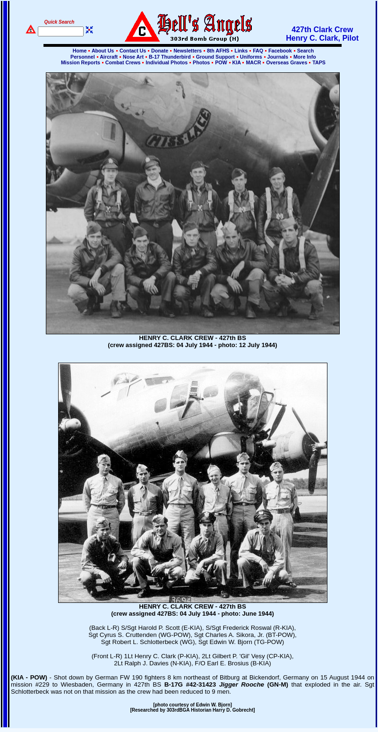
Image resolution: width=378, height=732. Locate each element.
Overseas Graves (287, 62)
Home (79, 50)
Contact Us (132, 50)
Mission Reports (81, 62)
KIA (236, 62)
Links (241, 50)
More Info (304, 57)
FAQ (258, 50)
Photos (201, 62)
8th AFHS (218, 50)
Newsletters (187, 50)
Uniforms (251, 57)
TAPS (318, 62)
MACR (253, 62)
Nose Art (133, 57)
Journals (278, 57)
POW (221, 62)
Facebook (280, 50)
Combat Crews (123, 62)
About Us (102, 50)
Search (305, 50)
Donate (160, 50)
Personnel (82, 57)
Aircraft (109, 57)
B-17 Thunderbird (169, 57)
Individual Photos (166, 62)
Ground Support (215, 57)
